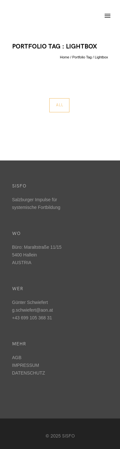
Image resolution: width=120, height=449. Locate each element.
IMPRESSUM (25, 365)
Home (64, 57)
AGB (17, 357)
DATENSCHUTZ (28, 373)
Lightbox (101, 57)
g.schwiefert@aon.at (32, 310)
